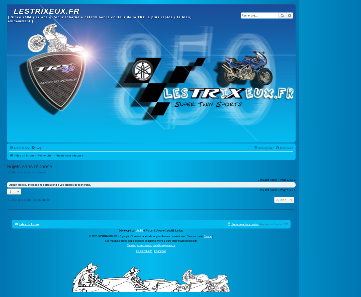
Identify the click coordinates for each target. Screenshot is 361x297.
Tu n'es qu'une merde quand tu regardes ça (151, 245)
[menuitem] (36, 148)
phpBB (139, 230)
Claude (208, 236)
